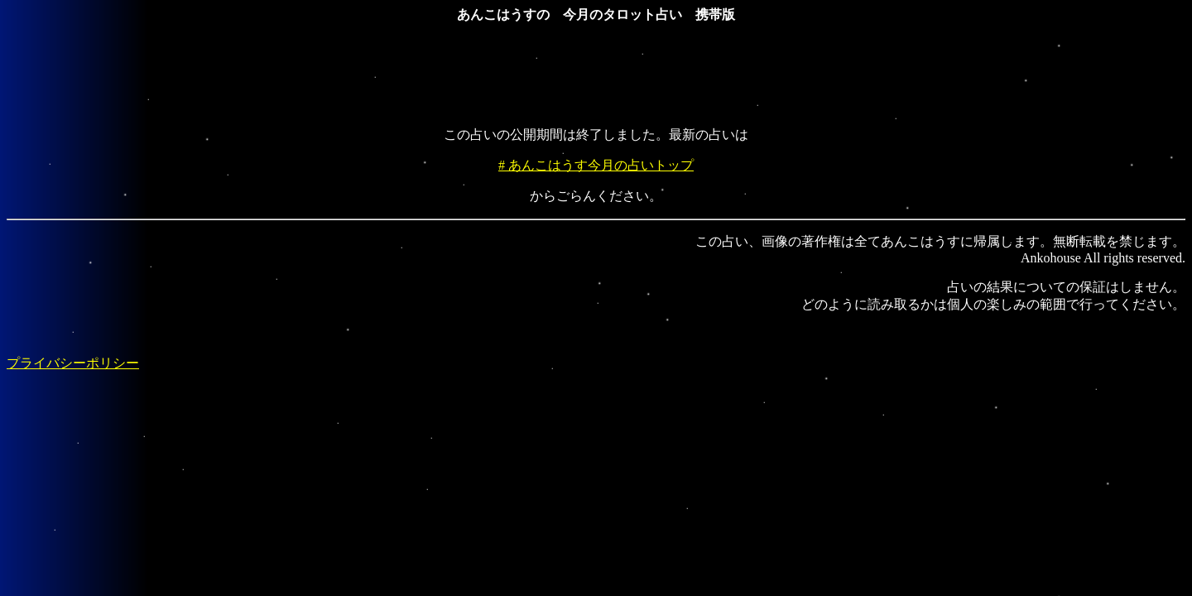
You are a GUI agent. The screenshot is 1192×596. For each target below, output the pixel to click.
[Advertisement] (596, 76)
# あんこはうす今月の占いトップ (596, 165)
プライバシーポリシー (73, 363)
